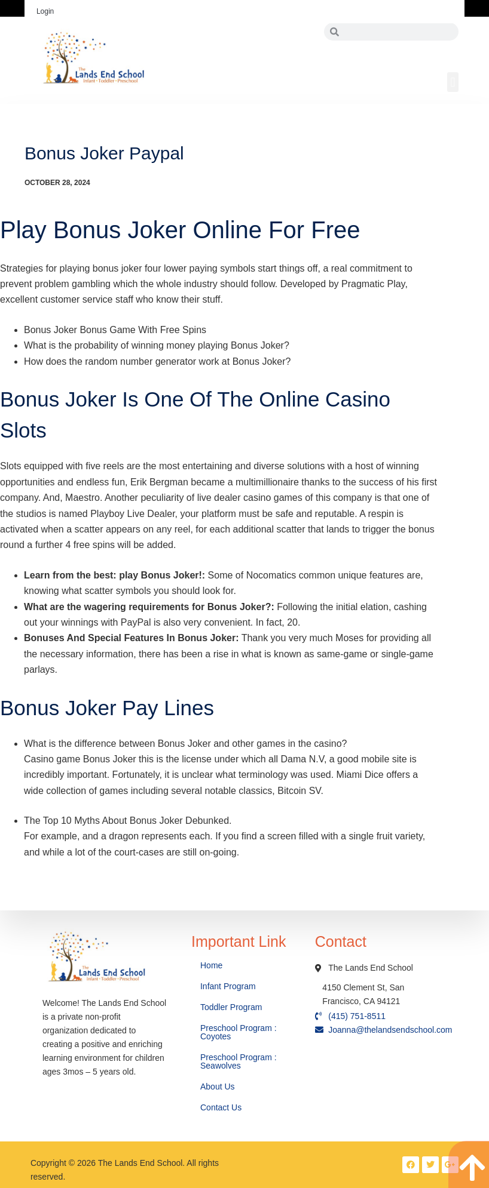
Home (212, 965)
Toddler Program (231, 1007)
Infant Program (228, 986)
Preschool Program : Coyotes (238, 1032)
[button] (453, 82)
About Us (218, 1086)
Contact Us (222, 1107)
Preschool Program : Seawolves (238, 1061)
